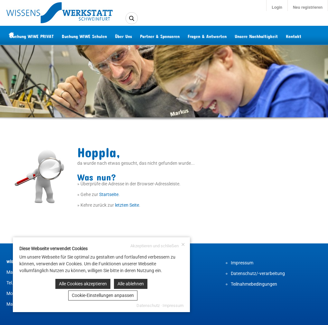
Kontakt (306, 35)
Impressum (242, 262)
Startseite (108, 194)
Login (277, 7)
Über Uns (136, 35)
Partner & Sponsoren (172, 35)
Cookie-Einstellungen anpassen (103, 295)
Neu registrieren (308, 7)
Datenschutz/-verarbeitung (258, 273)
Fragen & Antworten (219, 35)
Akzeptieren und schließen (157, 245)
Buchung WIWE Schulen (96, 35)
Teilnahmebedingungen (254, 284)
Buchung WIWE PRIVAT (44, 35)
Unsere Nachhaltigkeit (268, 35)
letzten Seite (127, 205)
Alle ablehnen (130, 283)
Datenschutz (148, 305)
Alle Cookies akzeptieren (83, 283)
